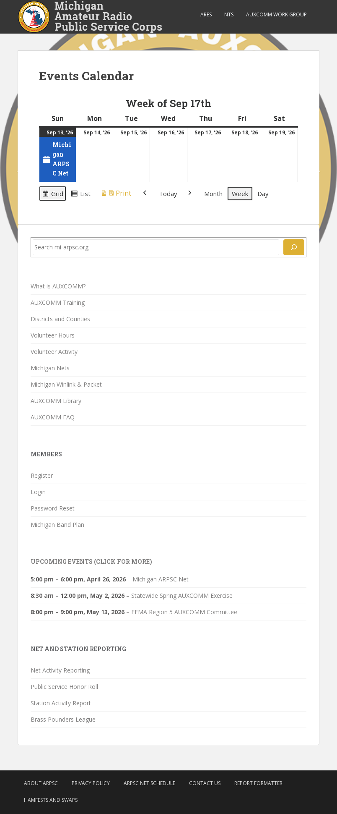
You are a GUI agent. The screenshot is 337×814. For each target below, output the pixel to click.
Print (115, 195)
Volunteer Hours (53, 335)
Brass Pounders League (63, 719)
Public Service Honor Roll (64, 687)
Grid (52, 195)
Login (38, 492)
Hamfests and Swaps (51, 800)
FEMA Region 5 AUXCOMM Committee (184, 612)
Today (168, 193)
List (80, 195)
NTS (228, 14)
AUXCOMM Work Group (276, 14)
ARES (206, 14)
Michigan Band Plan (57, 525)
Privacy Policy (91, 783)
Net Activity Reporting (60, 670)
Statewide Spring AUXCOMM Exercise (182, 595)
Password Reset (53, 508)
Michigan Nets (50, 368)
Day (263, 193)
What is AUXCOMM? (58, 286)
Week (240, 193)
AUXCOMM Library (56, 401)
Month (213, 193)
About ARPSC (41, 783)
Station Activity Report (61, 703)
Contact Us (204, 783)
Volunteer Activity (54, 352)
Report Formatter (258, 783)
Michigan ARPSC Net (160, 579)
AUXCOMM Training (58, 302)
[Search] (293, 247)
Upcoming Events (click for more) (91, 561)
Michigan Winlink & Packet (66, 384)
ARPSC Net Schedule (149, 783)
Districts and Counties (60, 319)
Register (42, 475)
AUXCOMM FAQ (53, 417)
